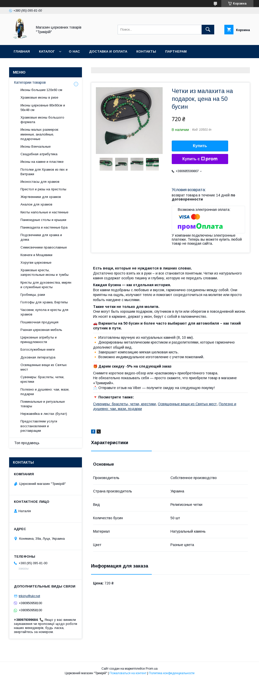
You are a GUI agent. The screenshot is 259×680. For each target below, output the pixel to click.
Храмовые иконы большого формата (42, 120)
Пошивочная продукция (39, 322)
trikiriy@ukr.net (29, 596)
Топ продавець (26, 443)
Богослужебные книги (37, 349)
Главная (22, 51)
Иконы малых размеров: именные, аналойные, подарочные (39, 134)
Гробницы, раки (32, 295)
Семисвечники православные (43, 247)
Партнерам (176, 51)
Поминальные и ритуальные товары (42, 404)
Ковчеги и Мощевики (36, 255)
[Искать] (208, 29)
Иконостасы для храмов (39, 182)
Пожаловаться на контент (128, 673)
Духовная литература (37, 357)
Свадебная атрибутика (38, 154)
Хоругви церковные (35, 262)
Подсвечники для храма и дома (41, 237)
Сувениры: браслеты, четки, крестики (124, 404)
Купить (200, 146)
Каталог (47, 51)
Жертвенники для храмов (40, 197)
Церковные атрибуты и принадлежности (38, 339)
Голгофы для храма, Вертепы (44, 302)
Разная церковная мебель (41, 330)
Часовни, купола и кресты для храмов (44, 312)
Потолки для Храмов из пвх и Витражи (44, 172)
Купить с (200, 159)
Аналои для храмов (36, 204)
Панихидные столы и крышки (43, 220)
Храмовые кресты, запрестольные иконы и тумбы (44, 272)
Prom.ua (152, 668)
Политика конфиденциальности (172, 673)
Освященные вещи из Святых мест (187, 404)
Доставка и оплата (108, 51)
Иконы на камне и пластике (41, 162)
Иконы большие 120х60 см (41, 90)
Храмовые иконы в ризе (39, 97)
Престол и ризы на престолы (43, 189)
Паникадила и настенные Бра (44, 227)
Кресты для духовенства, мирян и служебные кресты (45, 285)
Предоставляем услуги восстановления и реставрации (38, 425)
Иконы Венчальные (35, 146)
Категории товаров (30, 82)
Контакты (146, 51)
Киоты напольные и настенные (44, 212)
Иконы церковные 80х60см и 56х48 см (42, 107)
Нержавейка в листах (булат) (43, 414)
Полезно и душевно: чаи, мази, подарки (44, 392)
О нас (74, 51)
